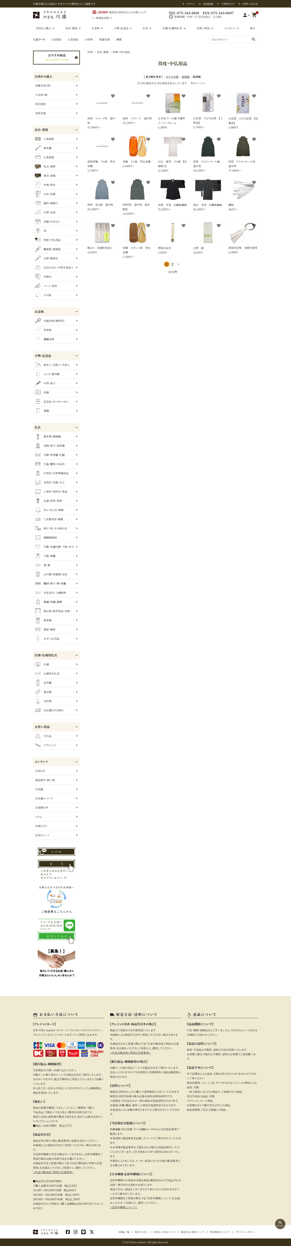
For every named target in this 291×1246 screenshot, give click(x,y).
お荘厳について (44, 798)
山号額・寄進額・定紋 (51, 574)
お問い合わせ (250, 3)
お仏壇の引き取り (49, 710)
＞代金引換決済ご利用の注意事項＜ (53, 1172)
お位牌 (43, 701)
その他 (43, 295)
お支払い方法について (164, 1231)
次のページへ (198, 83)
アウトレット (45, 745)
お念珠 (95, 28)
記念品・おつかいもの (51, 402)
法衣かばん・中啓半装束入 (54, 267)
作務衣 (43, 277)
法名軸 (43, 683)
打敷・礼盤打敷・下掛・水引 (54, 547)
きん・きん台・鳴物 (49, 510)
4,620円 (102, 237)
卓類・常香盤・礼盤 (50, 455)
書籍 (42, 411)
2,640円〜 (137, 151)
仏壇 (42, 664)
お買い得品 (203, 28)
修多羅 (43, 148)
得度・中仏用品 (121, 52)
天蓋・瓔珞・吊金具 (50, 464)
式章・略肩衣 (46, 258)
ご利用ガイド (228, 3)
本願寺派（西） (43, 85)
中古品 (43, 736)
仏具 (145, 28)
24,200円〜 (102, 194)
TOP (90, 52)
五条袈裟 (73, 39)
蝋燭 (119, 39)
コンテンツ (229, 28)
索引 (252, 28)
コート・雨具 (46, 286)
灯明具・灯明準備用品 (52, 473)
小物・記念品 (121, 28)
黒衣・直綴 (45, 176)
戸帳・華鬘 (45, 556)
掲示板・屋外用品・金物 (52, 611)
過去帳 (43, 692)
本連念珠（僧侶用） (50, 321)
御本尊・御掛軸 (48, 436)
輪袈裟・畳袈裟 (48, 249)
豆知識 (39, 789)
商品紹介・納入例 (45, 780)
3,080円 (243, 110)
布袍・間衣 (45, 185)
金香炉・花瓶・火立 (50, 482)
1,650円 (173, 237)
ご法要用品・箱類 (49, 519)
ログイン (190, 3)
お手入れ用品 (47, 639)
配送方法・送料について (192, 1231)
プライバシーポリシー (245, 1231)
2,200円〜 (137, 240)
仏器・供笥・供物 (48, 501)
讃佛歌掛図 (46, 537)
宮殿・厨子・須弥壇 (50, 446)
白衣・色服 (45, 194)
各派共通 (40, 113)
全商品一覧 (123, 1231)
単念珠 (43, 330)
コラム (38, 817)
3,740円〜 (208, 110)
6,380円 (173, 110)
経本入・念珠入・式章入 (52, 365)
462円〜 (243, 194)
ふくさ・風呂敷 (47, 374)
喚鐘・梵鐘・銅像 (48, 602)
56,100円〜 (208, 194)
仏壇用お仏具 (47, 673)
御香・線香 (45, 629)
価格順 (186, 77)
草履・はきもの (47, 221)
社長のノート (42, 835)
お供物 (89, 39)
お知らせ (40, 771)
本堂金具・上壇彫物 (50, 593)
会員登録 (208, 3)
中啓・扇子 (45, 383)
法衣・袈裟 (71, 28)
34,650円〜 (208, 153)
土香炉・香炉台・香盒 (51, 492)
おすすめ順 (172, 77)
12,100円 (173, 154)
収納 (42, 392)
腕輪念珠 (44, 339)
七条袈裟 (56, 39)
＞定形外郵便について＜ (124, 1207)
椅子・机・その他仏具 (51, 528)
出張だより (41, 826)
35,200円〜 (173, 194)
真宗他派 (40, 104)
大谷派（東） (41, 95)
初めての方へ (141, 1231)
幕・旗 (42, 565)
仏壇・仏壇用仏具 (172, 28)
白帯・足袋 (45, 212)
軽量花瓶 (104, 39)
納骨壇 (43, 620)
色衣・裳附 (45, 166)
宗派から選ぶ (43, 28)
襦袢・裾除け (46, 203)
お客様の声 (41, 807)
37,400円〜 (102, 110)
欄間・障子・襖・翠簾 (50, 583)
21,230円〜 (137, 108)
